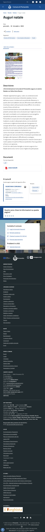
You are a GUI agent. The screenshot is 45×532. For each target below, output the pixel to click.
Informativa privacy (8, 453)
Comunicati (6, 341)
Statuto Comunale (7, 451)
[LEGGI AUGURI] (6, 168)
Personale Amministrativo (9, 278)
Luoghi (5, 356)
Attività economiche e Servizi (10, 366)
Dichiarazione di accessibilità (10, 434)
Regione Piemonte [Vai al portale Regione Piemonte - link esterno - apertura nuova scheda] (7, 2)
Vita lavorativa (6, 323)
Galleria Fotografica (8, 361)
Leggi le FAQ (6, 439)
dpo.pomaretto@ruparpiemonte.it (15, 424)
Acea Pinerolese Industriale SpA (11, 485)
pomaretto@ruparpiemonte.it (14, 385)
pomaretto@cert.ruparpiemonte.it (14, 383)
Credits (5, 460)
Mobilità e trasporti (8, 313)
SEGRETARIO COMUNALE (13, 186)
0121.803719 (8, 378)
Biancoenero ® (12, 530)
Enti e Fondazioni (7, 276)
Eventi (4, 354)
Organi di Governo (7, 267)
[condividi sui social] (7, 31)
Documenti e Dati (7, 274)
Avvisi (4, 345)
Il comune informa (7, 338)
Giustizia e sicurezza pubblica (10, 308)
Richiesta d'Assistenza (8, 446)
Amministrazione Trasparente (10, 432)
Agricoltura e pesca (8, 289)
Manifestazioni (7, 336)
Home (4, 13)
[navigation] (3, 7)
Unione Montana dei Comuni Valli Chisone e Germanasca (17, 481)
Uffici (4, 271)
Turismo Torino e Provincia (9, 490)
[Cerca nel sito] (40, 7)
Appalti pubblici (7, 296)
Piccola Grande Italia (8, 500)
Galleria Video (6, 363)
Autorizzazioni (6, 299)
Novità (9, 13)
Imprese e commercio (8, 311)
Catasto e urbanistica (8, 301)
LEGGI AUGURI (12, 168)
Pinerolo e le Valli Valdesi (9, 495)
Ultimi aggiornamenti (8, 463)
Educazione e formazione (9, 306)
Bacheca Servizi (7, 448)
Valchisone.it (6, 497)
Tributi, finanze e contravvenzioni (11, 318)
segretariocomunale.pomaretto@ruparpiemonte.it (14, 198)
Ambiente (5, 292)
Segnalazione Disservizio (9, 444)
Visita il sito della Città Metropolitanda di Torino (14, 478)
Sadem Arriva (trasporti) (9, 488)
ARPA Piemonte (7, 493)
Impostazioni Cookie (8, 458)
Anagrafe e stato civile (8, 294)
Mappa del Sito (7, 467)
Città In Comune (35, 525)
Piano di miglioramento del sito (10, 437)
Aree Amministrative (8, 269)
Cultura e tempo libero (8, 304)
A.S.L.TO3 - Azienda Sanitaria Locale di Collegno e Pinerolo (17, 483)
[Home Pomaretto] (18, 7)
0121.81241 (8, 376)
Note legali (6, 455)
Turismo (5, 320)
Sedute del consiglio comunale (10, 343)
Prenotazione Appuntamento (10, 441)
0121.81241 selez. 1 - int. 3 (14, 193)
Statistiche (6, 465)
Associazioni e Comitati (9, 368)
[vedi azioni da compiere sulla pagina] (15, 31)
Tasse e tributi (6, 331)
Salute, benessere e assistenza (10, 315)
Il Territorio (5, 359)
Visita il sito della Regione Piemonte (12, 476)
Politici (4, 281)
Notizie (15, 13)
